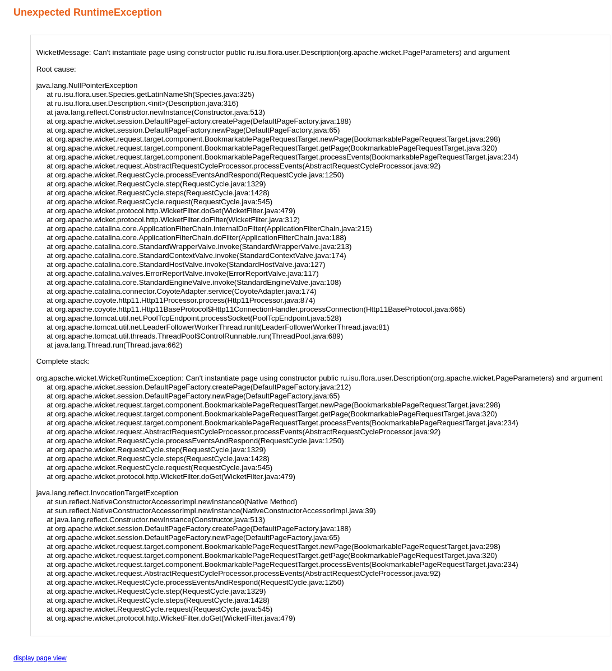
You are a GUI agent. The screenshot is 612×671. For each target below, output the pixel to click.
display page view (40, 658)
